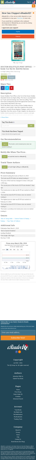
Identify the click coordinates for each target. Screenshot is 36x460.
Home (18, 389)
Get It (3, 77)
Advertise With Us (18, 376)
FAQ (18, 437)
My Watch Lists (18, 412)
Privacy (18, 432)
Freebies (18, 396)
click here (19, 458)
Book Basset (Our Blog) (18, 441)
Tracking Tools (18, 419)
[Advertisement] (18, 301)
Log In (4, 156)
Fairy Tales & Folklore (13, 221)
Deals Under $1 (18, 394)
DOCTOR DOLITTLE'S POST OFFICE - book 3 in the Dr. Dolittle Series (17, 67)
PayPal (18, 31)
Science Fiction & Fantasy (22, 218)
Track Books (18, 410)
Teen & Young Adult (6, 218)
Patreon (18, 36)
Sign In (29, 2)
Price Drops (18, 392)
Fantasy (3, 221)
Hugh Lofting (6, 71)
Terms (18, 435)
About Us (18, 430)
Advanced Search (18, 399)
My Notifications (18, 414)
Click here (20, 18)
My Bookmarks (18, 417)
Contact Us (18, 439)
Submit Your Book (18, 378)
